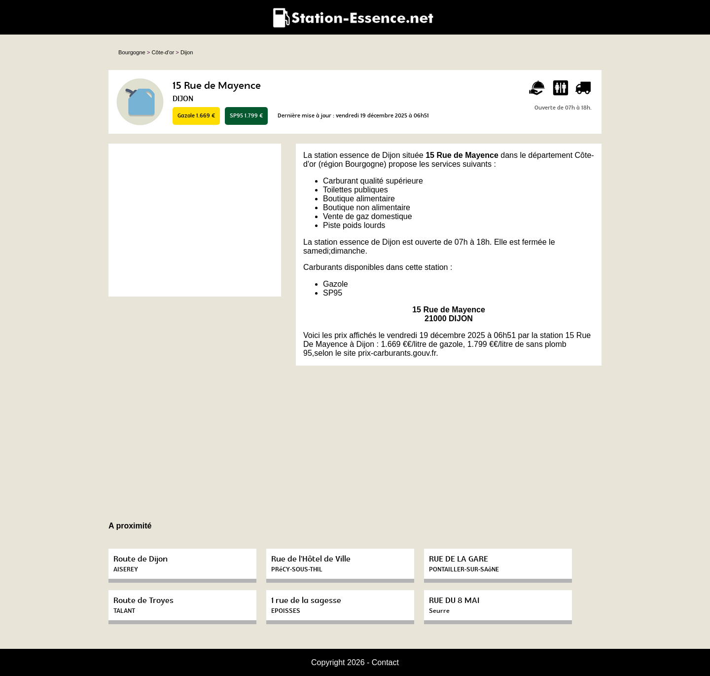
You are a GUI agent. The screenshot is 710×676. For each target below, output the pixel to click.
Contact (385, 662)
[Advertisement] (194, 220)
